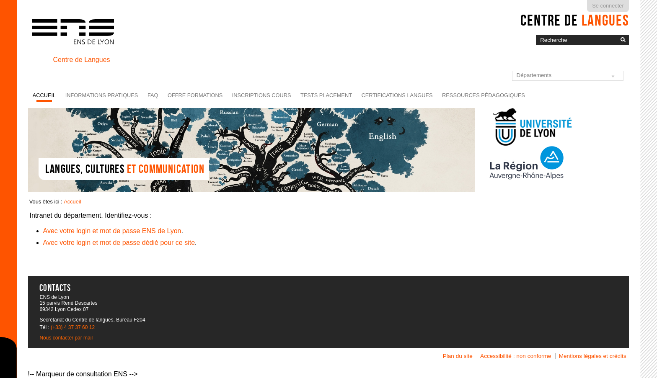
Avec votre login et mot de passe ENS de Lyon (112, 230)
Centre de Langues (81, 59)
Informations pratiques (101, 95)
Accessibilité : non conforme (515, 356)
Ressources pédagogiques (483, 95)
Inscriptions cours (261, 95)
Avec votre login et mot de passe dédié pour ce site (119, 242)
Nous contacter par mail (66, 338)
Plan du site (458, 356)
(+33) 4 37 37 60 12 (73, 327)
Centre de (574, 20)
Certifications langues (396, 95)
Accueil (44, 95)
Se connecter (607, 6)
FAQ (152, 95)
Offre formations (195, 95)
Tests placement (326, 95)
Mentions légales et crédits (592, 356)
